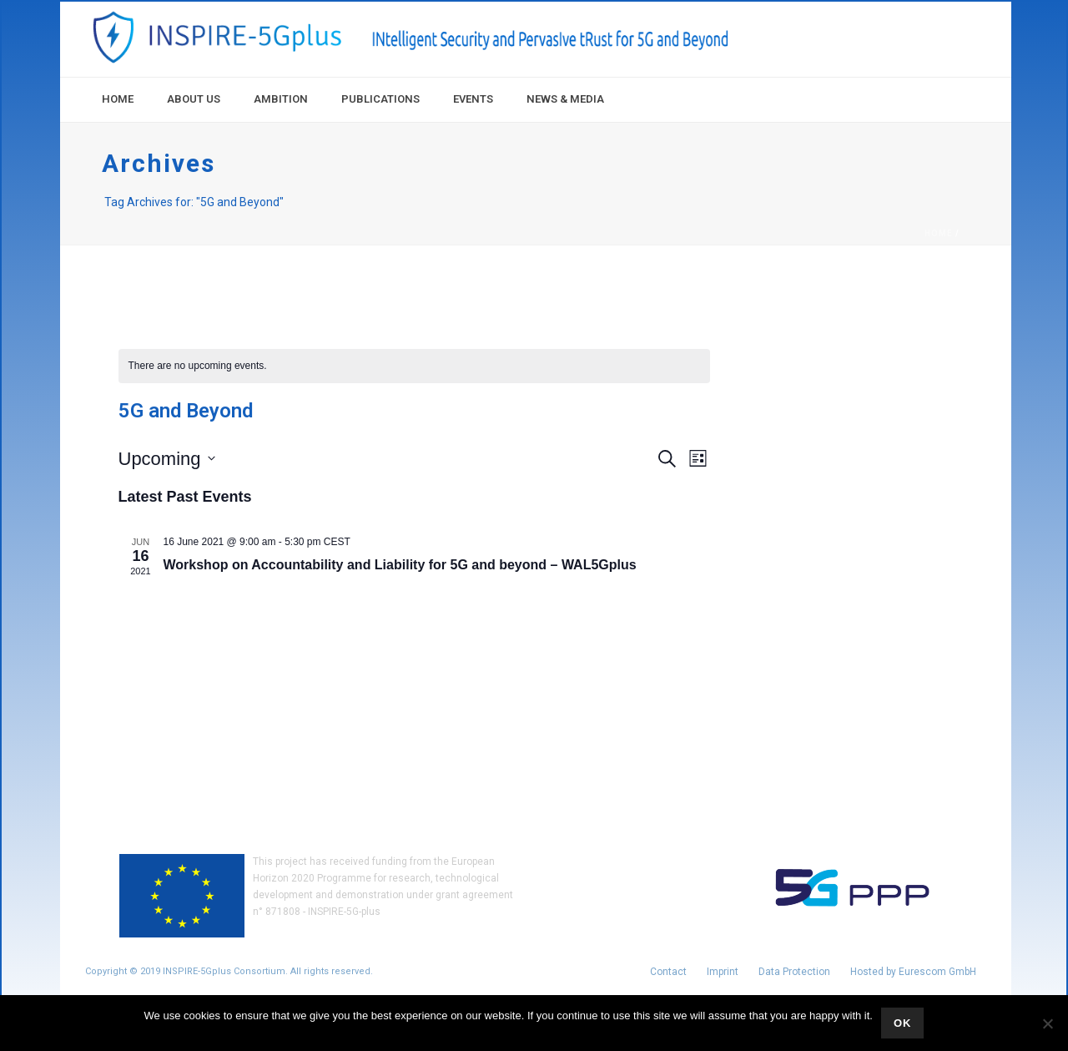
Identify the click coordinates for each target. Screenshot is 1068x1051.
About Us (193, 99)
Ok (903, 1023)
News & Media (565, 99)
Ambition (281, 99)
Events (473, 99)
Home (118, 99)
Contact (668, 972)
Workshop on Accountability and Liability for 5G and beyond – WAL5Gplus (400, 565)
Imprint (722, 972)
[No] (1047, 1023)
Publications (380, 99)
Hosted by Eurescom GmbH (913, 972)
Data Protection (794, 972)
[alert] (414, 366)
